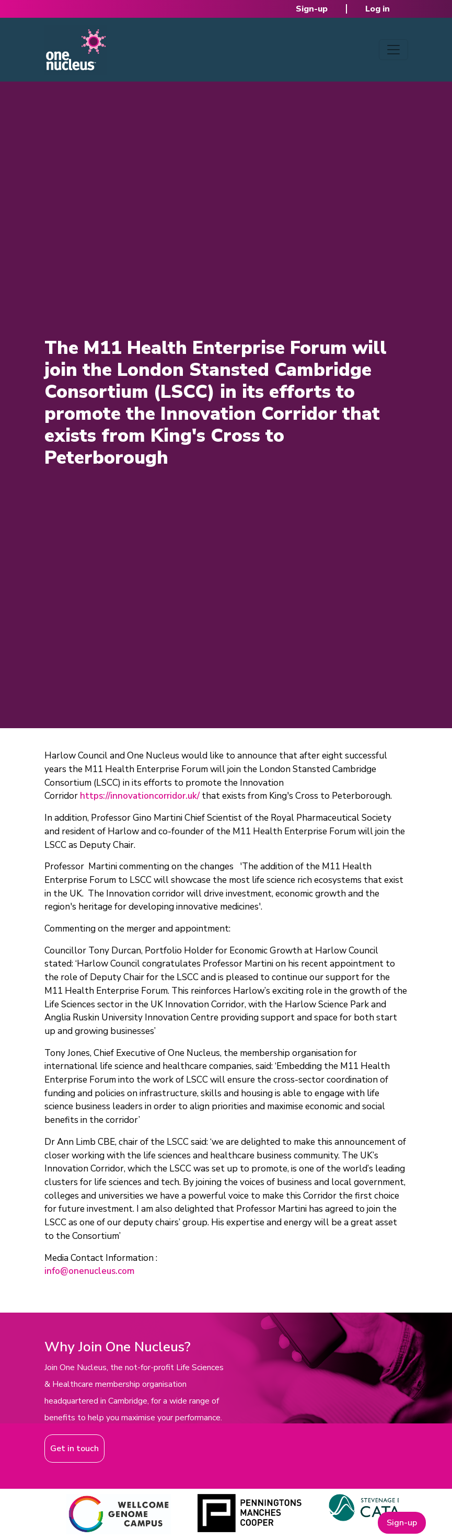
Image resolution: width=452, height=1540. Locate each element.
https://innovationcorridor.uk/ (140, 796)
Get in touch (74, 1448)
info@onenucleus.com (89, 1271)
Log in (377, 9)
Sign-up (312, 9)
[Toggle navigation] (393, 49)
